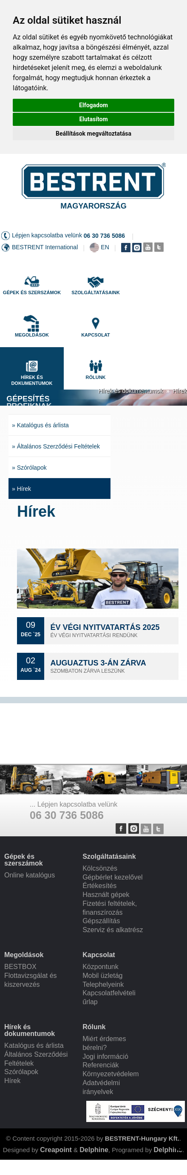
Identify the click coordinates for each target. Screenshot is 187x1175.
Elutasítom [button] (93, 119)
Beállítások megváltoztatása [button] (93, 133)
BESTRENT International (45, 247)
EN (105, 247)
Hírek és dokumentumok (130, 390)
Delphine (93, 1149)
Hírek (180, 390)
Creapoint (56, 1149)
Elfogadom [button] (93, 105)
